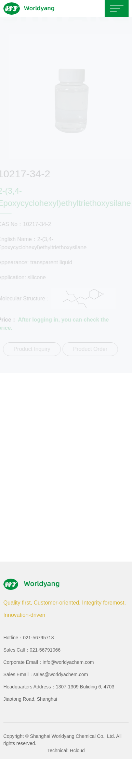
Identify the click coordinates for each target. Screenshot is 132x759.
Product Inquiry (31, 349)
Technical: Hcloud (66, 750)
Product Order (89, 349)
